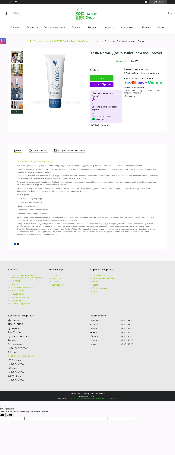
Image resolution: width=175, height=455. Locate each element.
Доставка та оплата (54, 27)
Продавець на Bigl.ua (87, 396)
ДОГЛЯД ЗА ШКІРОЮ (65, 41)
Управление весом (20, 297)
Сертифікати (128, 27)
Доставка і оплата (101, 275)
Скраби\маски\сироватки (90, 41)
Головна (15, 27)
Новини (146, 27)
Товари (31, 27)
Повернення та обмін (103, 278)
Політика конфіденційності (106, 398)
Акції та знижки (100, 288)
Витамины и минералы (22, 287)
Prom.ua (102, 394)
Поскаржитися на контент (82, 398)
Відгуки (92, 27)
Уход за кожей (18, 294)
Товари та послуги (43, 41)
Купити (101, 78)
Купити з (101, 84)
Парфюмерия (17, 300)
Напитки (15, 284)
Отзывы (55, 281)
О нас (54, 275)
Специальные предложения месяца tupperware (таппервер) (26, 276)
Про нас (76, 27)
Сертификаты (58, 285)
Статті (161, 27)
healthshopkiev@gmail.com (21, 356)
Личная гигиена (18, 290)
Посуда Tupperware (20, 304)
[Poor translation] (10, 415)
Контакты (56, 278)
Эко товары (16, 281)
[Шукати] (6, 13)
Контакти (109, 27)
